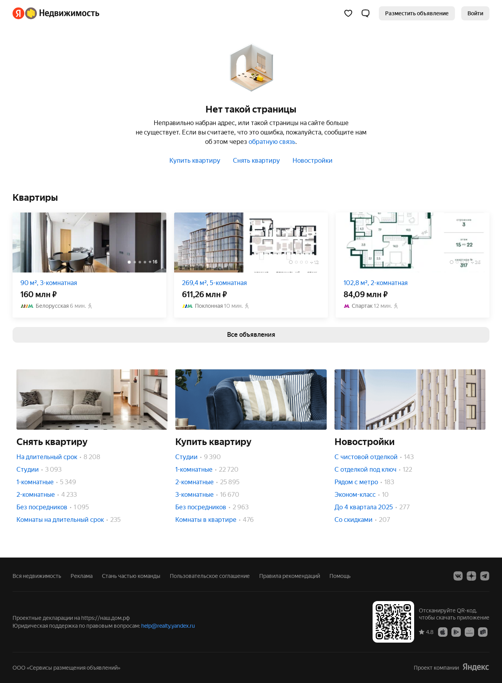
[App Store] (442, 632)
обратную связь (272, 141)
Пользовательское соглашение (210, 576)
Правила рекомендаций (289, 576)
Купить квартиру (194, 160)
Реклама (82, 576)
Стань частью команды (131, 576)
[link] (475, 13)
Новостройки (313, 160)
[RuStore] (482, 632)
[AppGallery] (469, 632)
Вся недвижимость (37, 576)
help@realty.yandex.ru (168, 626)
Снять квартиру (256, 160)
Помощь (340, 576)
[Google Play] (456, 632)
